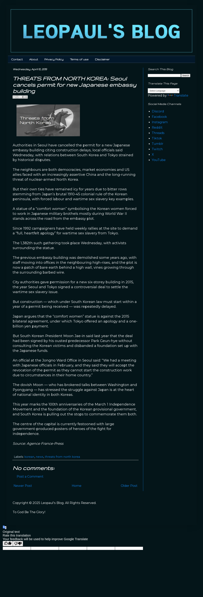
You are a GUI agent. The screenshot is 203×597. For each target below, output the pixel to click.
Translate (177, 95)
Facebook (159, 117)
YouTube (159, 160)
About (33, 59)
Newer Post (22, 486)
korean (29, 457)
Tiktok (157, 138)
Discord (158, 111)
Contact (17, 59)
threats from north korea (62, 457)
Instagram (160, 122)
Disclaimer (102, 59)
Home (76, 486)
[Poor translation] (18, 543)
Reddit (157, 127)
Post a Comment (30, 476)
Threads (158, 133)
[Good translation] (8, 543)
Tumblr (157, 144)
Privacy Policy (53, 59)
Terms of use (79, 59)
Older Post (129, 486)
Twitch (157, 149)
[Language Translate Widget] (163, 90)
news (39, 457)
